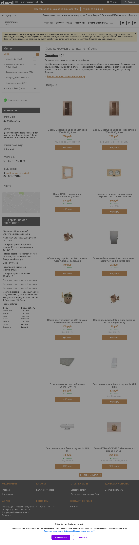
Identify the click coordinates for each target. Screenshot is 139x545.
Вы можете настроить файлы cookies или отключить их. (68, 531)
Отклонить (82, 537)
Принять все (61, 537)
